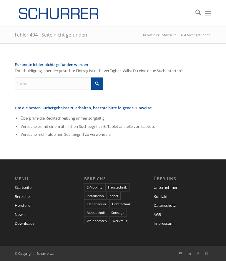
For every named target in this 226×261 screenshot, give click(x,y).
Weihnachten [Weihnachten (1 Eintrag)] (97, 221)
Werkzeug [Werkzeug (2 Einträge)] (119, 221)
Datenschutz (165, 205)
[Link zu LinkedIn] (189, 253)
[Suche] (195, 13)
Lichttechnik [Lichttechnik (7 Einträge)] (121, 204)
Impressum (164, 223)
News (19, 214)
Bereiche (22, 196)
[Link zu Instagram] (206, 253)
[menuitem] (195, 13)
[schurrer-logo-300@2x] (59, 13)
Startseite (23, 187)
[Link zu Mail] (180, 253)
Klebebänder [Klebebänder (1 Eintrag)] (97, 204)
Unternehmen (166, 187)
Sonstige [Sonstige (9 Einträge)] (117, 212)
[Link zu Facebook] (198, 253)
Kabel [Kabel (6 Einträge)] (113, 196)
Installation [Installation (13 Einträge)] (95, 196)
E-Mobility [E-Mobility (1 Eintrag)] (94, 187)
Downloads (24, 223)
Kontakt (161, 196)
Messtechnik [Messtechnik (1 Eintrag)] (96, 212)
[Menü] (208, 13)
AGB (157, 214)
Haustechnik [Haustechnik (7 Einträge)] (117, 187)
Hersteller (23, 205)
